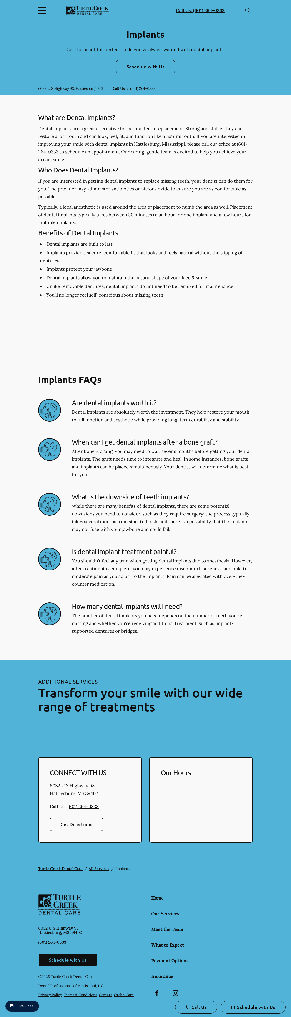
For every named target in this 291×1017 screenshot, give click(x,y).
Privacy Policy (50, 994)
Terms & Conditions (80, 994)
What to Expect (167, 945)
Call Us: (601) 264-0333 (200, 10)
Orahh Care (124, 994)
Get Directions (76, 824)
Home (157, 898)
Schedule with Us (146, 67)
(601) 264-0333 (143, 88)
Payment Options (170, 960)
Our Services (165, 913)
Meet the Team (167, 929)
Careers (105, 994)
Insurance (162, 976)
